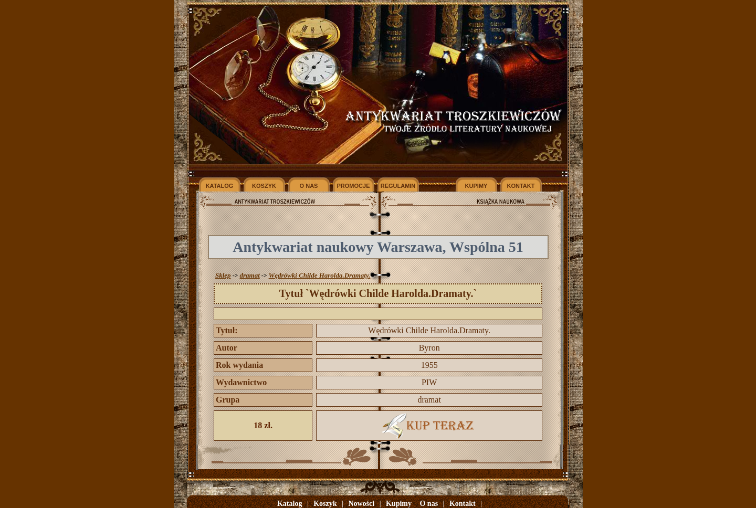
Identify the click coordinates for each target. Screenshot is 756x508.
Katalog (289, 503)
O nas (428, 503)
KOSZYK (264, 186)
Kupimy (399, 503)
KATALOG (220, 186)
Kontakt (462, 503)
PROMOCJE (353, 186)
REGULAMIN (398, 186)
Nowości (361, 503)
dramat (249, 275)
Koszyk (325, 503)
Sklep (223, 275)
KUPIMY (476, 186)
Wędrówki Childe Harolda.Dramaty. (320, 275)
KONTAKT (521, 186)
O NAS (309, 186)
